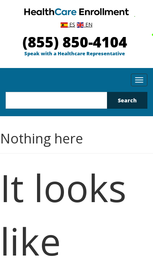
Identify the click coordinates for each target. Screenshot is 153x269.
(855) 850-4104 (74, 42)
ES (68, 24)
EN (84, 24)
